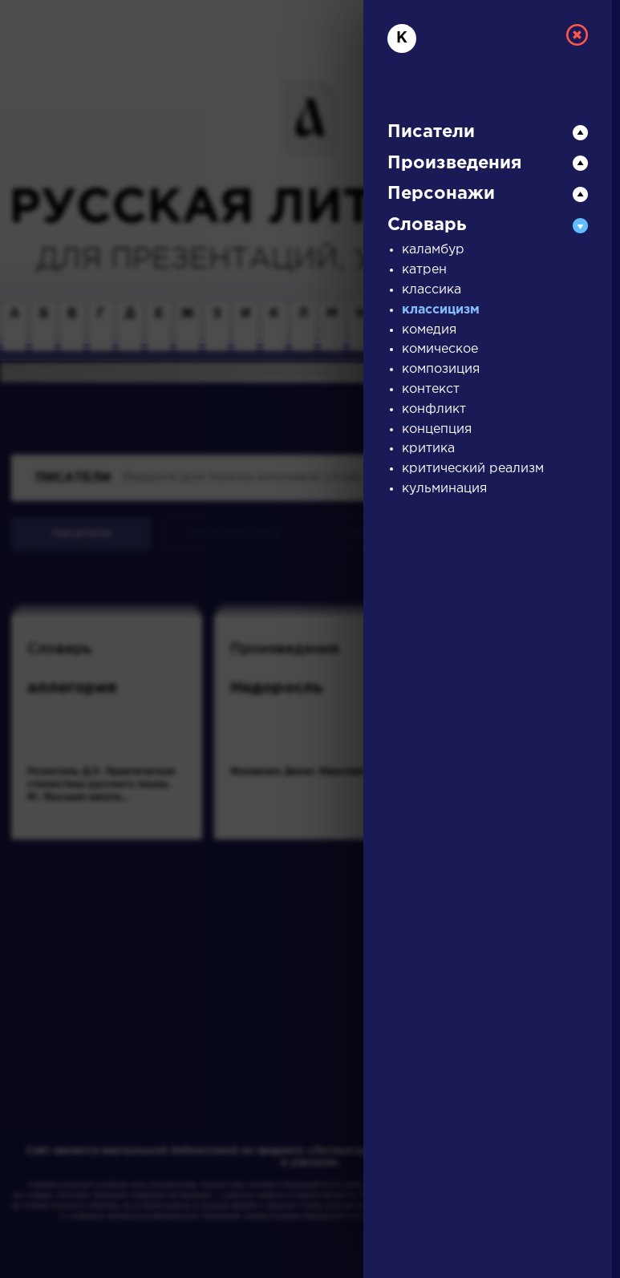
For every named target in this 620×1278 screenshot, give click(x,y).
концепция (437, 429)
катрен (424, 270)
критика (428, 449)
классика (431, 290)
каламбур (433, 250)
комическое (440, 349)
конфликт (434, 409)
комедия (429, 330)
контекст (431, 389)
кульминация (444, 489)
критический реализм (473, 469)
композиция (441, 369)
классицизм (441, 310)
